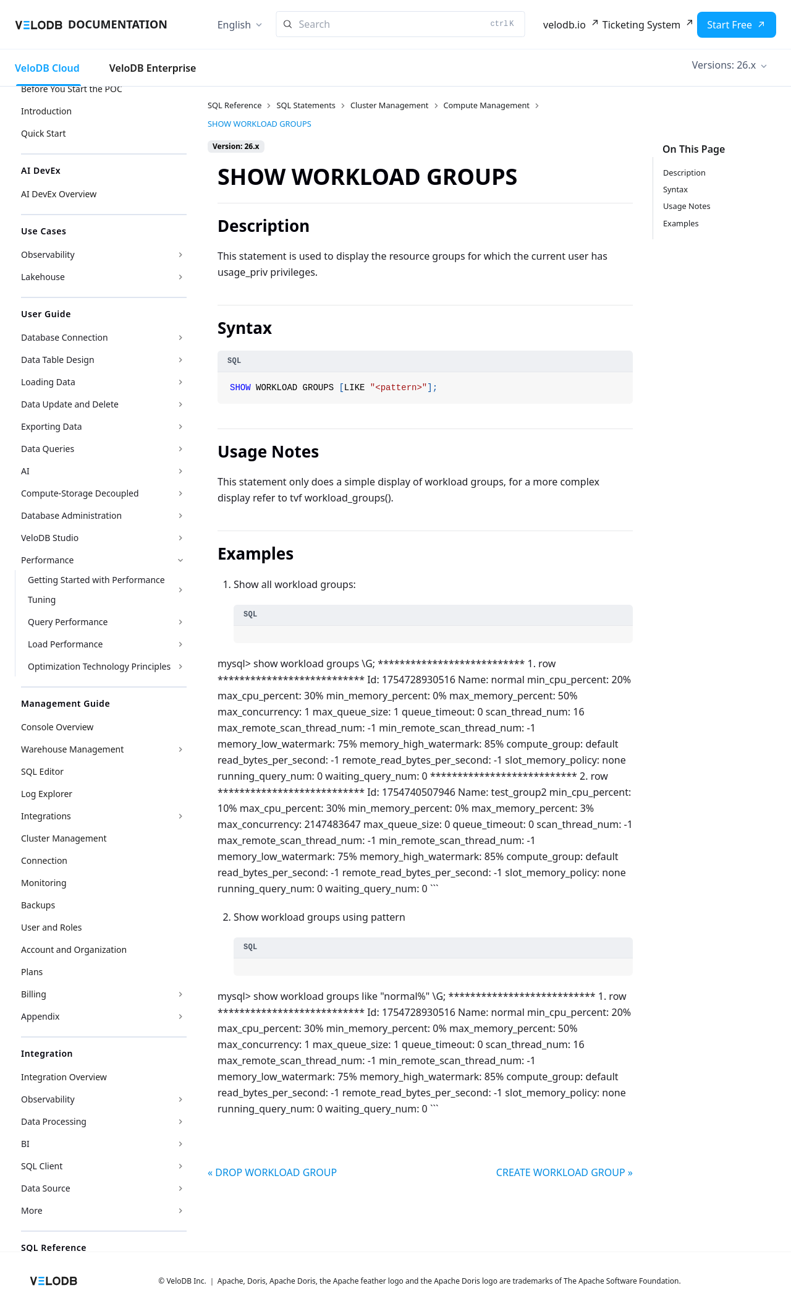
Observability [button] (48, 254)
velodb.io (564, 25)
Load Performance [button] (65, 644)
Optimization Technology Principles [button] (99, 666)
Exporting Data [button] (51, 426)
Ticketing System (641, 25)
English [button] (234, 25)
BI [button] (25, 1144)
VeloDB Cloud (47, 68)
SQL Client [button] (41, 1166)
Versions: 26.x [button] (724, 65)
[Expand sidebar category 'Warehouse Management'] (180, 749)
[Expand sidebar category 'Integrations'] (180, 816)
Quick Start (43, 133)
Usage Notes (687, 205)
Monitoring (44, 883)
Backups (38, 905)
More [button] (32, 1210)
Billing (33, 994)
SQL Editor (42, 771)
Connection (44, 860)
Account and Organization (74, 949)
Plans (32, 972)
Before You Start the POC (71, 89)
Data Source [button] (45, 1188)
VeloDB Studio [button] (49, 538)
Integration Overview (64, 1077)
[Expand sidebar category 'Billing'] (180, 994)
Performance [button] (47, 560)
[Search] (401, 24)
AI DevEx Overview (58, 194)
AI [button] (25, 471)
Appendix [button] (40, 1016)
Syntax (675, 189)
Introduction (46, 111)
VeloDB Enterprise (153, 68)
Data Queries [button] (47, 448)
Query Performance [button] (68, 622)
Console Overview (57, 727)
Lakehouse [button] (43, 277)
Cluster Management (63, 838)
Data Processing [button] (54, 1121)
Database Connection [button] (64, 337)
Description (684, 172)
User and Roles (51, 927)
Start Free (729, 25)
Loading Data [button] (48, 382)
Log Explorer (46, 794)
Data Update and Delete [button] (70, 404)
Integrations (46, 816)
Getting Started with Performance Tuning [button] (96, 589)
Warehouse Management (72, 749)
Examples (681, 223)
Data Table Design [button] (58, 359)
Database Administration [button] (71, 515)
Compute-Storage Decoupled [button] (80, 493)
